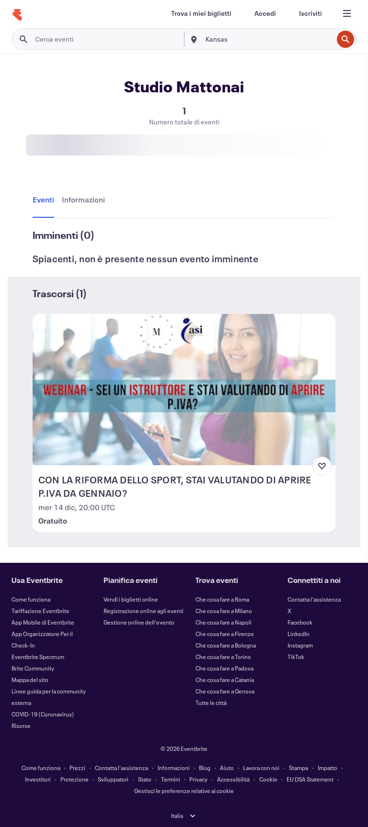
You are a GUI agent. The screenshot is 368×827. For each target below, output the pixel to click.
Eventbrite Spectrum (38, 656)
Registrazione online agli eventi (144, 611)
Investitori (38, 779)
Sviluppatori (113, 779)
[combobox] (268, 39)
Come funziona (31, 599)
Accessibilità (233, 779)
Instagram (300, 645)
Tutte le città (211, 702)
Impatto (327, 767)
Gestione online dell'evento (139, 622)
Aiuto (227, 767)
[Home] (17, 15)
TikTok (296, 656)
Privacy (198, 779)
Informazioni (174, 767)
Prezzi (77, 767)
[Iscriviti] (310, 13)
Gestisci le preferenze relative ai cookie (184, 790)
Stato (144, 779)
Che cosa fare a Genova (225, 691)
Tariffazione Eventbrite (40, 611)
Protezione (74, 779)
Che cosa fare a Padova (224, 668)
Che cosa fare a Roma (222, 599)
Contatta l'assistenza (314, 599)
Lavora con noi (261, 767)
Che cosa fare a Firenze (225, 633)
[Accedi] (265, 13)
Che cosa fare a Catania (225, 679)
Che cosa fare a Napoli (224, 622)
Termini (170, 779)
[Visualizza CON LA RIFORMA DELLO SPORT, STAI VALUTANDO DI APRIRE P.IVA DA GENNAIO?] (184, 389)
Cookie (268, 779)
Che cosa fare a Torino (223, 656)
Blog (204, 767)
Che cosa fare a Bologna (226, 645)
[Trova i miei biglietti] (201, 13)
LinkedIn (299, 633)
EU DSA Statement (310, 779)
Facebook (300, 622)
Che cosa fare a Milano (224, 611)
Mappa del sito (30, 679)
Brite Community (33, 668)
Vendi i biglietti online (131, 599)
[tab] (45, 200)
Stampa (298, 767)
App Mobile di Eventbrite (43, 622)
